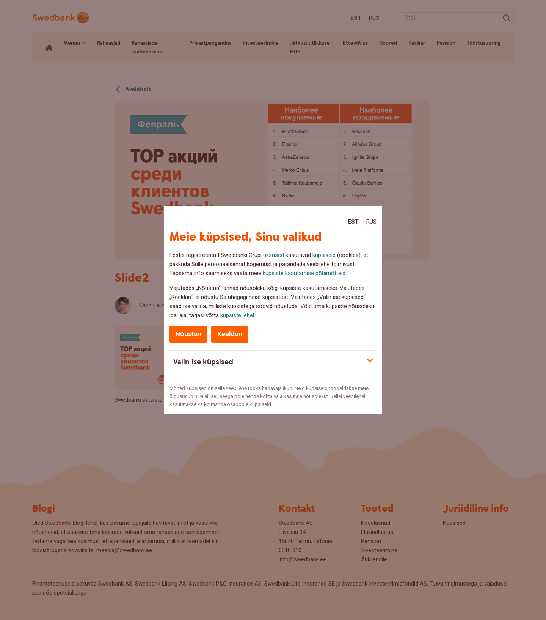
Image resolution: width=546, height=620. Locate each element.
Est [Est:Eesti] (353, 221)
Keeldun (229, 334)
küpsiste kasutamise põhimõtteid (304, 273)
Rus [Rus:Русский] (371, 221)
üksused (273, 255)
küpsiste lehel (237, 315)
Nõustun (188, 334)
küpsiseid (324, 255)
